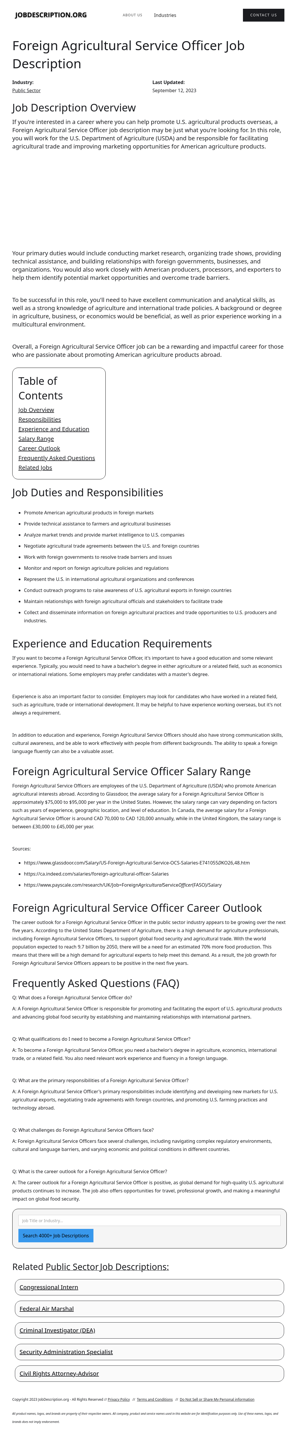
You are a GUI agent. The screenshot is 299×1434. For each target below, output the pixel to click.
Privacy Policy (119, 1399)
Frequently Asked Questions (56, 458)
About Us (132, 15)
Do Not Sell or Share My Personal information (217, 1399)
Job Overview (36, 410)
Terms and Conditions (155, 1399)
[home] (51, 15)
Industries (165, 15)
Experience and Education (53, 429)
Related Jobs (35, 467)
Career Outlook (39, 448)
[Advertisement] (149, 194)
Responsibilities (39, 419)
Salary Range (36, 439)
